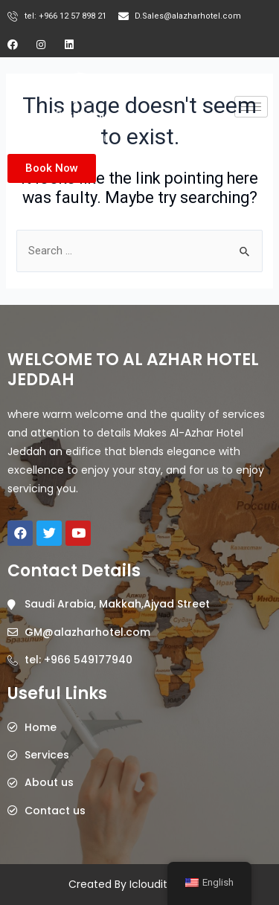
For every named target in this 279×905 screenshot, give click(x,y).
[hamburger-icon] (251, 106)
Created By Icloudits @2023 (139, 884)
